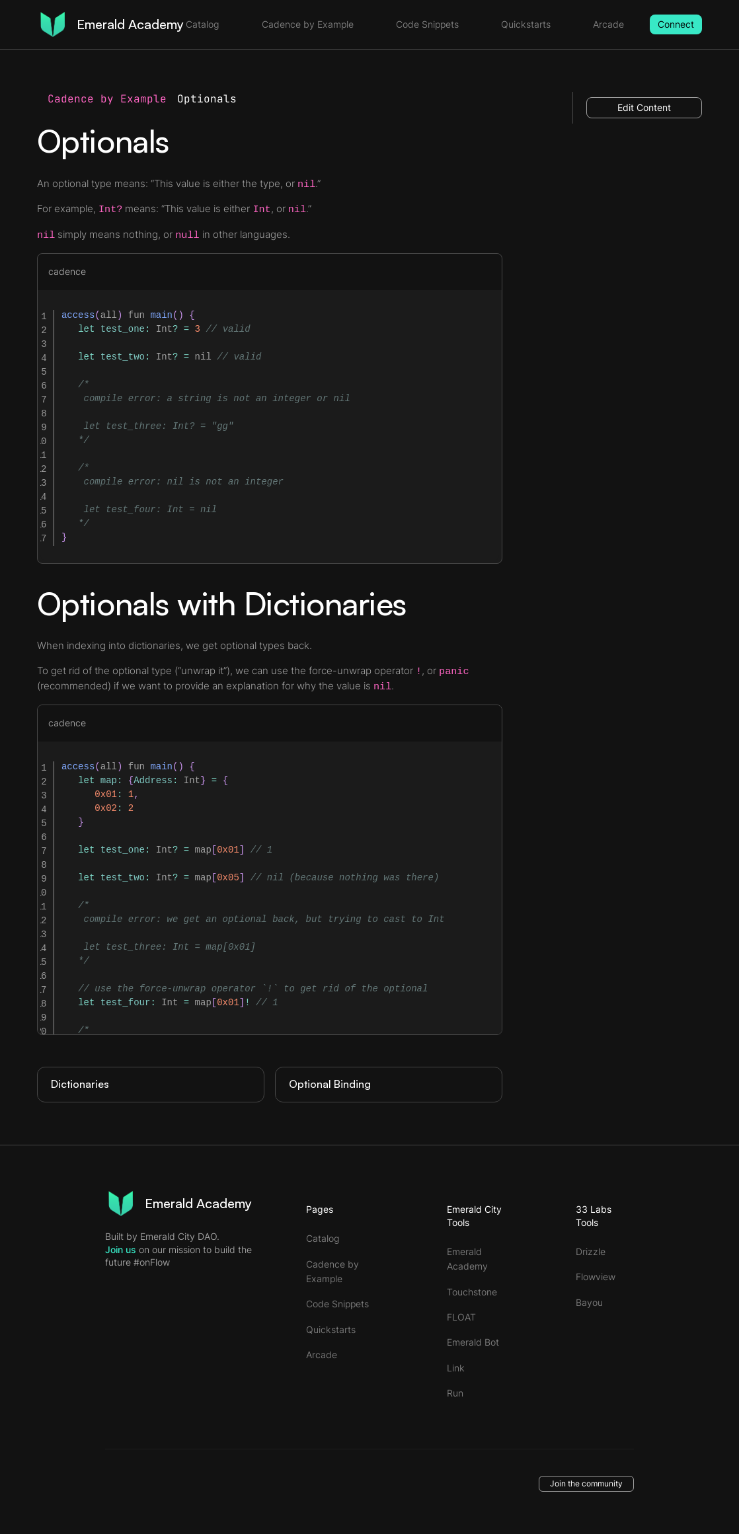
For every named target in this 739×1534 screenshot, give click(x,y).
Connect (676, 24)
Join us (120, 1249)
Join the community (586, 1483)
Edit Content (644, 107)
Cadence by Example (107, 99)
